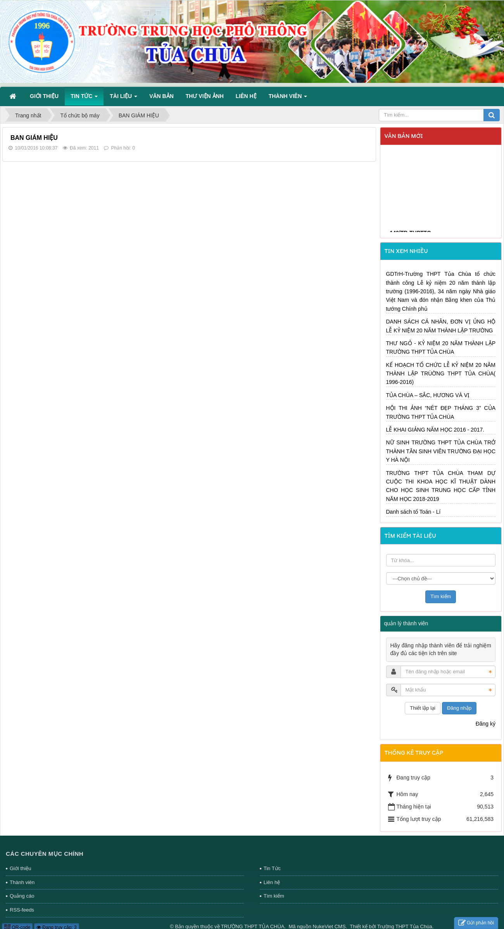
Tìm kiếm (274, 896)
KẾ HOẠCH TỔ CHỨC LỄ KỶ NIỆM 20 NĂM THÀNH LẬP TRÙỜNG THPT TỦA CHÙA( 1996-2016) (441, 373)
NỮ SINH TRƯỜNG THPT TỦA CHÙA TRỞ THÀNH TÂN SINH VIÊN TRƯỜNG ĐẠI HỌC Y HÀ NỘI (441, 451)
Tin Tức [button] (84, 98)
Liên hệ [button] (246, 96)
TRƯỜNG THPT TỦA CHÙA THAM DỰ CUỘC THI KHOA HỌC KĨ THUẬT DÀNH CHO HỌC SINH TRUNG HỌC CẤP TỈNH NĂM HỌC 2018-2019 (441, 486)
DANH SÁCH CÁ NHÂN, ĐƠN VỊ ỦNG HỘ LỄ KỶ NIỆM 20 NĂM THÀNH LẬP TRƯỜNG (441, 325)
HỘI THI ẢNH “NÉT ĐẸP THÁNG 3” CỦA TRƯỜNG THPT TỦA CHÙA (441, 412)
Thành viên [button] (288, 98)
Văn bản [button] (161, 96)
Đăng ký (485, 724)
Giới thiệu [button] (44, 96)
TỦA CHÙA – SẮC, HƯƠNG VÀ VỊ (428, 395)
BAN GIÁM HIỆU (34, 137)
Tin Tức (272, 868)
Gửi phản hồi (476, 923)
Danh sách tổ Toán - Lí (413, 512)
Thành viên (22, 882)
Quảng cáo (22, 896)
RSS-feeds (22, 910)
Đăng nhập (459, 708)
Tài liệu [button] (123, 98)
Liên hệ (272, 882)
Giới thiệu (20, 868)
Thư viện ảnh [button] (205, 96)
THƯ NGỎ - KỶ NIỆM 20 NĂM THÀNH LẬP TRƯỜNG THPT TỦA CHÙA (441, 347)
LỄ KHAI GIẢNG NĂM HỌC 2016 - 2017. (435, 430)
